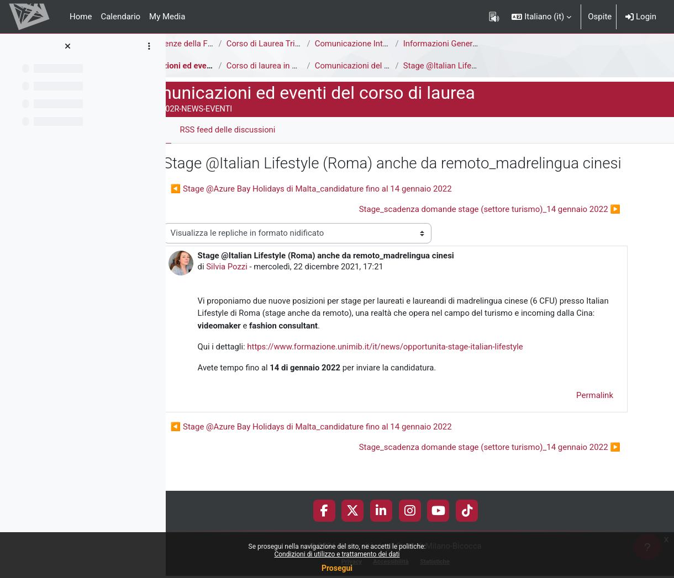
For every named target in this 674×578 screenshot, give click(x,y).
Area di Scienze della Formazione (236, 44)
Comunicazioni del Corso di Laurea (428, 66)
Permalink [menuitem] (594, 418)
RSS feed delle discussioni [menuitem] (277, 130)
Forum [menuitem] (199, 130)
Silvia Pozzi (276, 289)
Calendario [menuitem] (120, 17)
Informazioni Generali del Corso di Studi (524, 44)
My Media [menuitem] (167, 17)
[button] (541, 16)
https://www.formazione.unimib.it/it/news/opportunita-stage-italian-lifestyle (436, 369)
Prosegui (337, 568)
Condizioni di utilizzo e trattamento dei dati (336, 554)
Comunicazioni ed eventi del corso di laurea (255, 66)
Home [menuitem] (81, 17)
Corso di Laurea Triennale (322, 44)
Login (640, 17)
